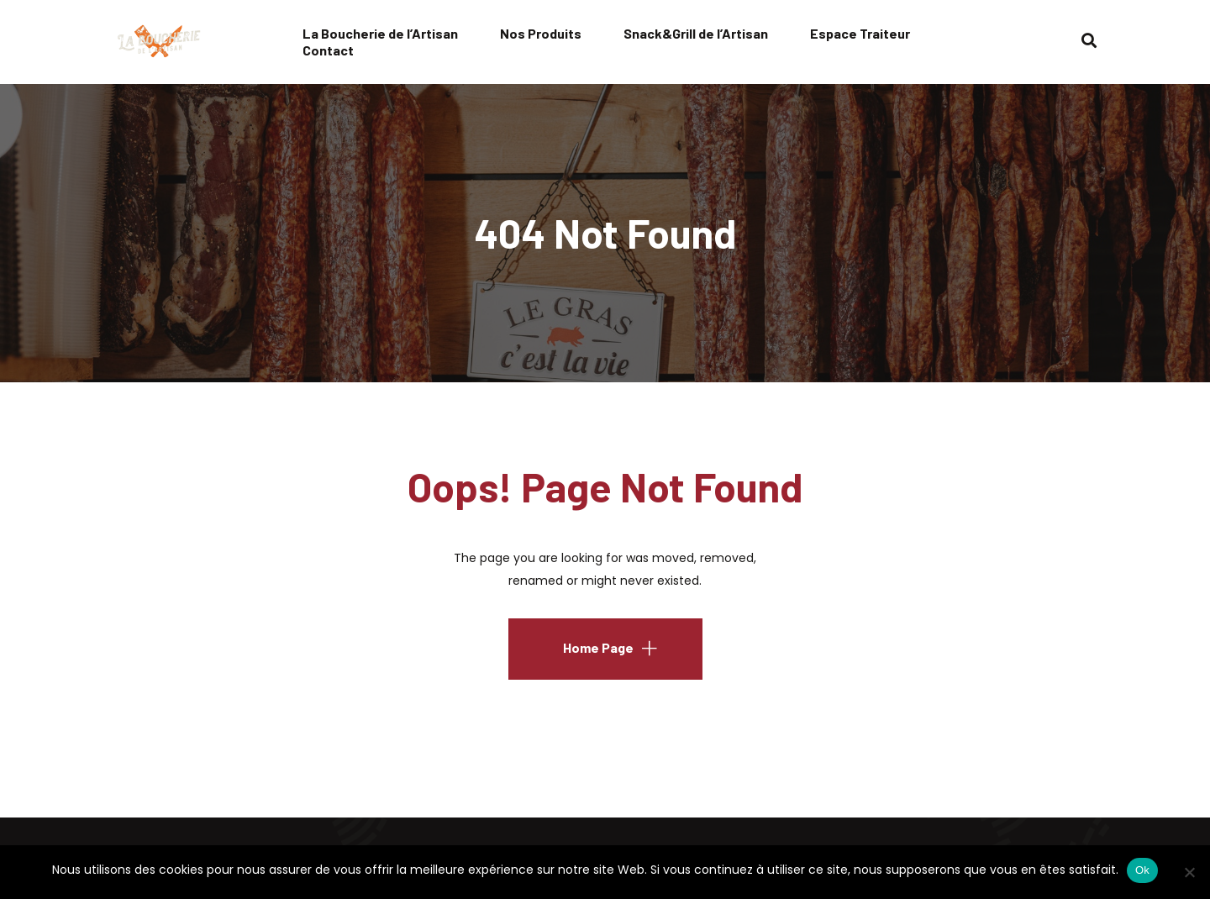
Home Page (598, 647)
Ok (1142, 870)
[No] (1189, 872)
